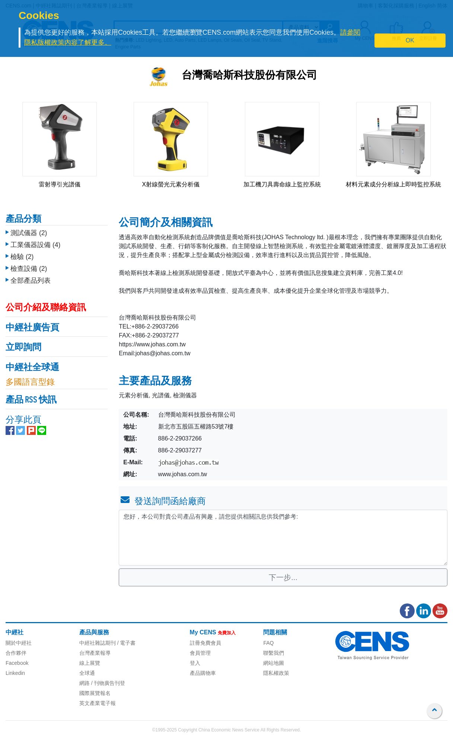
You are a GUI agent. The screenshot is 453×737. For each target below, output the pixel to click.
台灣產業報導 (95, 653)
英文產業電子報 (97, 703)
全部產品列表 (30, 280)
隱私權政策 (276, 673)
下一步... (283, 577)
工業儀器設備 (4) (35, 245)
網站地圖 (273, 663)
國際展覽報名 (95, 693)
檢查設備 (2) (28, 268)
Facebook (17, 663)
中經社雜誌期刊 (97, 643)
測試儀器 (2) (28, 233)
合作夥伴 (16, 653)
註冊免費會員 (205, 643)
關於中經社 (19, 643)
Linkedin (15, 673)
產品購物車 (203, 673)
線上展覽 (89, 663)
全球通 (87, 673)
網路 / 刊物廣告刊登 (102, 683)
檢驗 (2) (22, 256)
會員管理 (200, 653)
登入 (195, 663)
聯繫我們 (273, 653)
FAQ (268, 643)
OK (410, 40)
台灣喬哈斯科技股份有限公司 (249, 76)
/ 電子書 (126, 643)
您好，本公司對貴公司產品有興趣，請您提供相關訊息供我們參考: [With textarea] (283, 537)
